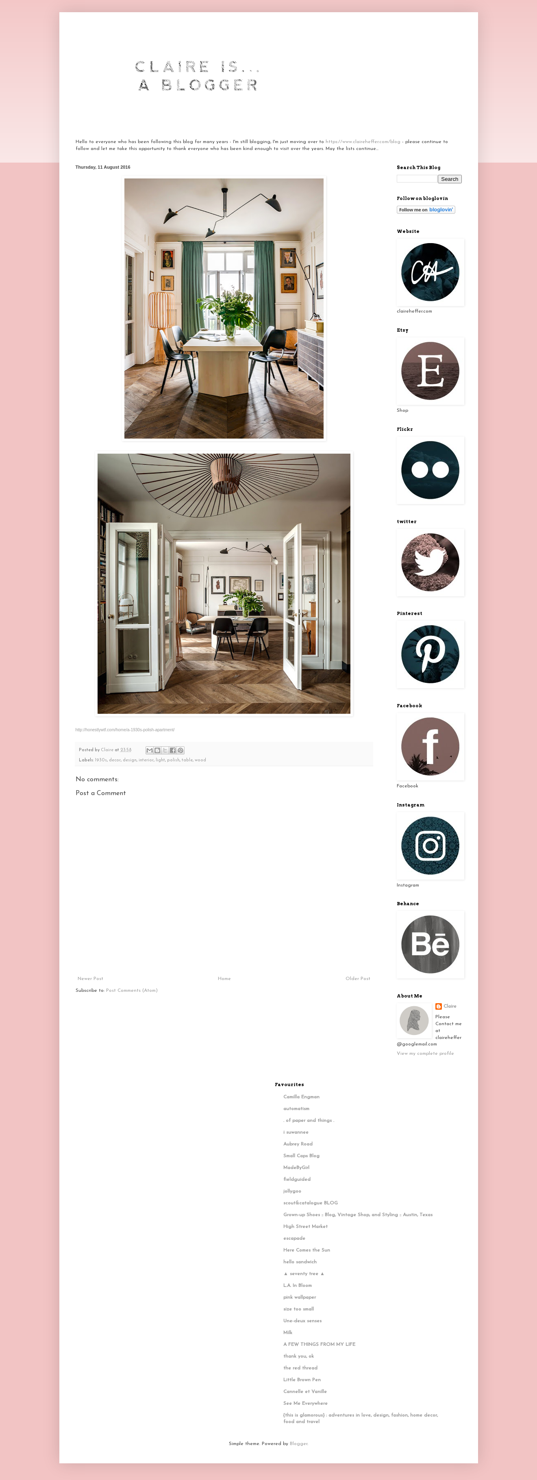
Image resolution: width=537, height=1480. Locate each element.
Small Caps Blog (301, 1156)
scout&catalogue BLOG (310, 1203)
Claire (450, 1006)
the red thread (300, 1368)
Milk (287, 1332)
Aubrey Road (298, 1144)
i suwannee (296, 1132)
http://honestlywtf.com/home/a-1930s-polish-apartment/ (125, 730)
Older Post (358, 978)
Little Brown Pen (302, 1380)
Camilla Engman (301, 1097)
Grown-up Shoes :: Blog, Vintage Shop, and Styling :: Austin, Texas (358, 1215)
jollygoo (292, 1191)
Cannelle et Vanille (305, 1391)
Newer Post (90, 978)
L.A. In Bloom (297, 1285)
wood (200, 760)
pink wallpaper (299, 1297)
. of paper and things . (308, 1120)
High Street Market (305, 1226)
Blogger (298, 1443)
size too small (298, 1309)
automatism (296, 1108)
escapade (294, 1238)
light (160, 760)
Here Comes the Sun (306, 1250)
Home (224, 978)
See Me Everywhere (305, 1403)
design (130, 760)
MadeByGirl (296, 1167)
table (187, 760)
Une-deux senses (302, 1321)
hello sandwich (300, 1262)
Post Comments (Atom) (132, 990)
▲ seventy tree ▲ (304, 1273)
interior (146, 760)
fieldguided (297, 1179)
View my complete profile (425, 1053)
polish (173, 760)
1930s (101, 760)
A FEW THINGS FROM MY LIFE (319, 1344)
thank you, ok (298, 1356)
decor (115, 760)
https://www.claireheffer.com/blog (363, 141)
